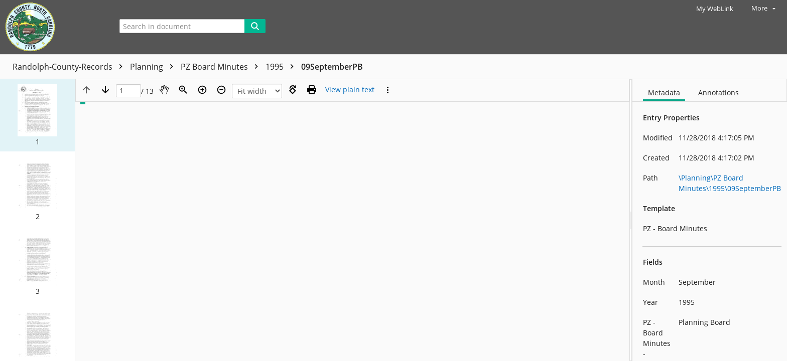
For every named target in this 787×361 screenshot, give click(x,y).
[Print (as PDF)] (311, 89)
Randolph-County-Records (70, 66)
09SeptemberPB (332, 66)
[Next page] (105, 89)
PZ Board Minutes (222, 66)
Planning (154, 66)
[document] (709, 220)
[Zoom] (183, 89)
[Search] (255, 26)
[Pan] (164, 89)
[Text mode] (349, 89)
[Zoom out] (221, 89)
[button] (37, 115)
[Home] (52, 27)
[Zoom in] (202, 89)
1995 (282, 66)
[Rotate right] (292, 89)
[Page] (128, 91)
